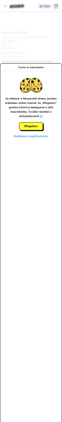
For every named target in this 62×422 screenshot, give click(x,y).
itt (41, 116)
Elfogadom (31, 126)
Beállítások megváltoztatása (31, 136)
